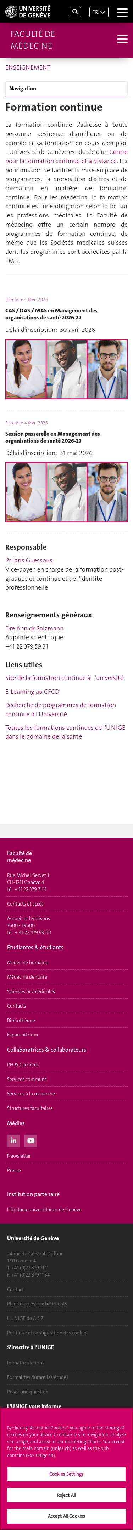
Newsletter (19, 1156)
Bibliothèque (21, 1020)
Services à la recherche (31, 1093)
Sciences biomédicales (31, 991)
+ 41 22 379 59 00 (33, 932)
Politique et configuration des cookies (47, 1332)
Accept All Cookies (66, 1516)
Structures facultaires (30, 1108)
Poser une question (28, 1391)
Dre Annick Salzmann (34, 628)
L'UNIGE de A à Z (25, 1318)
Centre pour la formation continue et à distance (66, 156)
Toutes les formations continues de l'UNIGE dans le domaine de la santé (65, 732)
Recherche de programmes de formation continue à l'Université (60, 709)
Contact (15, 1289)
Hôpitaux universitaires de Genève (44, 1209)
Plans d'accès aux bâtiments (37, 1304)
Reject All (66, 1495)
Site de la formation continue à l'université (64, 678)
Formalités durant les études (37, 1377)
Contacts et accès (25, 904)
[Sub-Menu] (121, 40)
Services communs (27, 1079)
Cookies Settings (66, 1474)
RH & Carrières (23, 1065)
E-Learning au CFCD (32, 691)
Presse (14, 1170)
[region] (66, 1469)
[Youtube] (31, 1140)
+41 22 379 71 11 (30, 889)
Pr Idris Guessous (28, 560)
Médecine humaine (27, 962)
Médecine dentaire (27, 977)
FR (95, 12)
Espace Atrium (22, 1035)
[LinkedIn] (13, 1140)
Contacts (16, 1006)
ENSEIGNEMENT (27, 67)
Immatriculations (25, 1362)
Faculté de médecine (33, 40)
